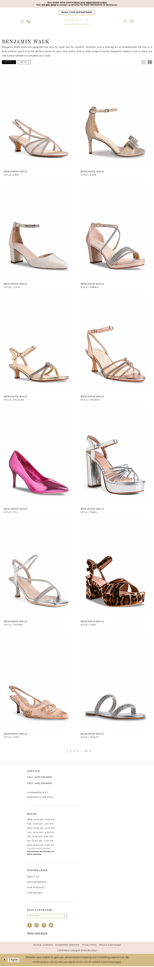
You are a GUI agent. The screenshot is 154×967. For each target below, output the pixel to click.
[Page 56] (87, 751)
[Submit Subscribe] (64, 916)
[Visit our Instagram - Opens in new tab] (36, 926)
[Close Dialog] (4, 961)
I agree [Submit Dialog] (15, 961)
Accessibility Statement (67, 946)
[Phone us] (29, 22)
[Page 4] (77, 751)
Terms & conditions (43, 946)
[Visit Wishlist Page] (131, 22)
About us (33, 877)
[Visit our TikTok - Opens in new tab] (51, 926)
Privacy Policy (89, 946)
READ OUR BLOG (37, 934)
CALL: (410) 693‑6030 (39, 778)
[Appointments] (77, 13)
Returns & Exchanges (110, 946)
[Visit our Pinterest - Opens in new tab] (43, 926)
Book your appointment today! (92, 3)
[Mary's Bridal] (77, 22)
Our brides (34, 893)
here (118, 963)
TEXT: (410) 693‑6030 (39, 784)
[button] (22, 22)
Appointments (36, 883)
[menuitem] (22, 22)
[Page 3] (73, 751)
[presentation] (38, 118)
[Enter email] (47, 916)
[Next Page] (91, 751)
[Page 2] (70, 751)
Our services (36, 888)
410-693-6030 (44, 5)
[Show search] (125, 22)
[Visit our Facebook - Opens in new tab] (29, 926)
